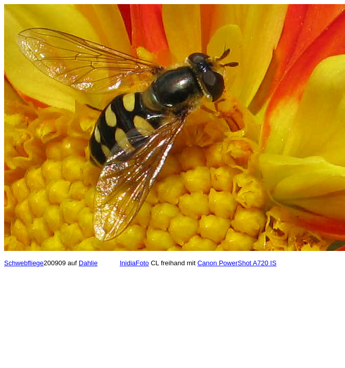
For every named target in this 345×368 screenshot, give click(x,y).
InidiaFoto (134, 263)
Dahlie (88, 263)
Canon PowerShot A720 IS (237, 263)
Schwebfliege (23, 263)
